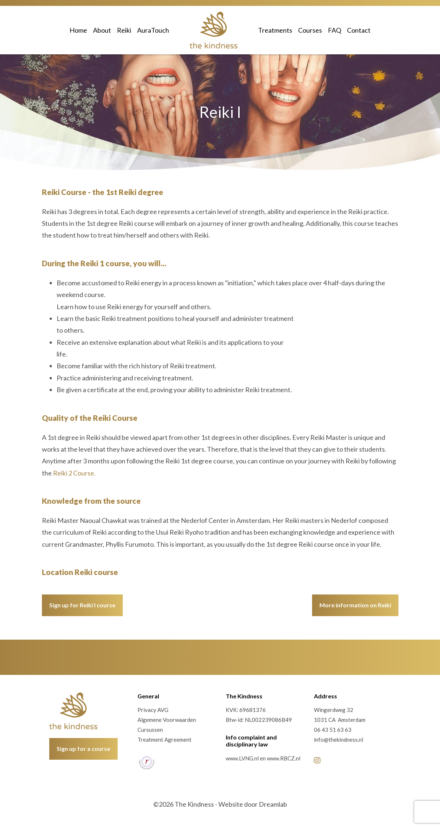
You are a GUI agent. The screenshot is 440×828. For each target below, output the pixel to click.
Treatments (275, 30)
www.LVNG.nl (242, 758)
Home (78, 30)
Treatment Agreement (164, 739)
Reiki (124, 30)
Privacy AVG (152, 709)
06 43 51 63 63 (332, 729)
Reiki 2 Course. (74, 473)
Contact (359, 30)
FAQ (334, 30)
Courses (310, 30)
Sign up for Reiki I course (82, 604)
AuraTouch (153, 30)
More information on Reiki (355, 604)
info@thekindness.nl (338, 739)
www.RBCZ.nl (283, 758)
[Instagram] (317, 760)
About (102, 30)
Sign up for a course (83, 748)
